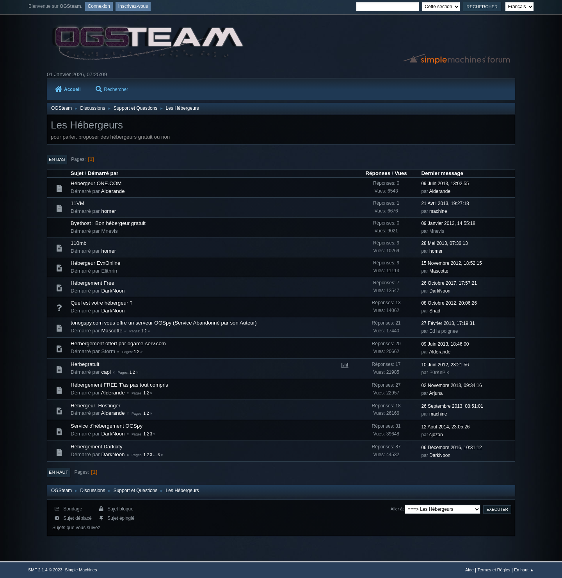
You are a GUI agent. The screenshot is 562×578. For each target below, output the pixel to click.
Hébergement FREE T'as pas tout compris (119, 385)
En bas (57, 159)
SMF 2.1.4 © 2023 (45, 569)
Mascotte (438, 271)
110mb (79, 243)
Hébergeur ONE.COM (96, 183)
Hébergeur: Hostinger (95, 406)
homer (108, 211)
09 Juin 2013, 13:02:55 (445, 183)
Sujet (77, 173)
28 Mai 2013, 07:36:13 (444, 243)
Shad (434, 311)
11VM (77, 203)
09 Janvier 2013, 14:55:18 (448, 223)
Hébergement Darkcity (97, 447)
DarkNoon (113, 291)
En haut (58, 472)
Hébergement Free (92, 283)
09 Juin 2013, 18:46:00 (445, 344)
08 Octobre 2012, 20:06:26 (449, 303)
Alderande (113, 191)
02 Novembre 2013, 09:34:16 (451, 385)
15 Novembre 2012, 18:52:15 (451, 263)
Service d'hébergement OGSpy (106, 426)
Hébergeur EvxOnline (95, 263)
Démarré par (103, 173)
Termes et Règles (493, 569)
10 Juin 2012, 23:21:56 (445, 364)
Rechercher (112, 89)
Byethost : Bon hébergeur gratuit (108, 223)
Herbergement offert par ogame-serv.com (118, 343)
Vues (401, 173)
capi (106, 372)
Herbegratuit (85, 364)
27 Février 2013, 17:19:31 (448, 323)
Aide (469, 569)
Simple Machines (81, 569)
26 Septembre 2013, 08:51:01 (452, 406)
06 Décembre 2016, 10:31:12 (451, 447)
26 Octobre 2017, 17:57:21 (449, 283)
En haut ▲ (524, 569)
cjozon (436, 434)
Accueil (68, 89)
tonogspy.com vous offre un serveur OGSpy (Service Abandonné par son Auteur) (164, 323)
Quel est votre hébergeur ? (102, 303)
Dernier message (442, 173)
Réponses (377, 173)
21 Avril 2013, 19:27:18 (445, 203)
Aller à (397, 509)
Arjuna (436, 393)
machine (438, 211)
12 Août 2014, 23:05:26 (445, 427)
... (155, 455)
